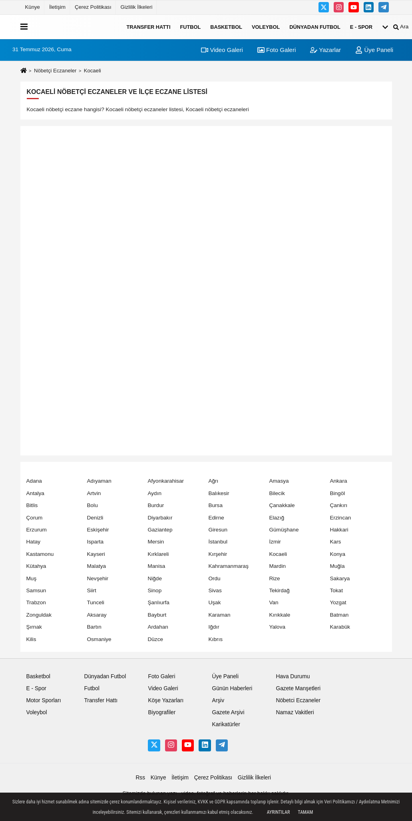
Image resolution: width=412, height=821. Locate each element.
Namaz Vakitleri (295, 712)
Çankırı (338, 505)
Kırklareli (158, 554)
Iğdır (213, 627)
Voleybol (266, 27)
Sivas (214, 590)
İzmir (275, 542)
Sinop (154, 590)
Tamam (305, 812)
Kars (335, 542)
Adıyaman (99, 481)
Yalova (277, 627)
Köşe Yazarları (165, 700)
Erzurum (36, 530)
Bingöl (337, 493)
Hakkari (339, 530)
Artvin (94, 493)
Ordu (214, 578)
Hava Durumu (293, 676)
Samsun (36, 590)
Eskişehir (98, 530)
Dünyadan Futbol (314, 27)
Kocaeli (278, 554)
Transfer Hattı (149, 27)
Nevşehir (97, 578)
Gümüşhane (284, 530)
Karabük (340, 627)
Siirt (91, 590)
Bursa (215, 505)
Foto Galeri (276, 49)
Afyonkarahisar (165, 481)
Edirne (216, 518)
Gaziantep (159, 530)
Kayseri (96, 554)
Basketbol (226, 27)
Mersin (155, 542)
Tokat (336, 590)
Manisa (156, 566)
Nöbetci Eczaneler (298, 700)
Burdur (155, 505)
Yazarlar (325, 49)
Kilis (31, 639)
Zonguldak (39, 615)
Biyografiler (161, 712)
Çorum (34, 518)
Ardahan (157, 627)
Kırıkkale (279, 615)
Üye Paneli (374, 49)
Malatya (96, 566)
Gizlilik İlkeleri (137, 7)
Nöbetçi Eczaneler (55, 71)
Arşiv (218, 700)
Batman (339, 615)
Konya (337, 554)
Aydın (154, 493)
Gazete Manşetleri (298, 688)
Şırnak (34, 627)
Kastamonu (40, 554)
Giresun (217, 530)
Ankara (338, 481)
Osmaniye (99, 639)
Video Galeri (222, 49)
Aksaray (96, 615)
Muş (31, 578)
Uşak (214, 602)
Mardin (277, 566)
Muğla (337, 566)
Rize (274, 578)
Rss (140, 778)
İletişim (57, 7)
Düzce (155, 639)
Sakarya (340, 578)
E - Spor (361, 27)
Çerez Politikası (93, 7)
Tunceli (95, 602)
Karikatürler (226, 724)
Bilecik (277, 493)
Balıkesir (218, 493)
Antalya (35, 493)
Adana (34, 481)
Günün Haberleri (232, 688)
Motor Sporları (43, 700)
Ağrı (213, 481)
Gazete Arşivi (228, 712)
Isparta (95, 542)
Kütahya (36, 566)
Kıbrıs (215, 639)
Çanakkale (282, 505)
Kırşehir (217, 554)
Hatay (33, 542)
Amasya (279, 481)
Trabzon (36, 602)
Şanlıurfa (158, 602)
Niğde (154, 578)
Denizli (95, 518)
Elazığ (276, 518)
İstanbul (217, 542)
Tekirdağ (279, 590)
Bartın (94, 627)
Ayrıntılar (278, 812)
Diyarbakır (159, 518)
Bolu (92, 505)
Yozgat (338, 602)
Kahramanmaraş (228, 566)
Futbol (190, 27)
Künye (32, 7)
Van (273, 602)
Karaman (219, 615)
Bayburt (156, 615)
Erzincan (340, 518)
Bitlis (32, 505)
